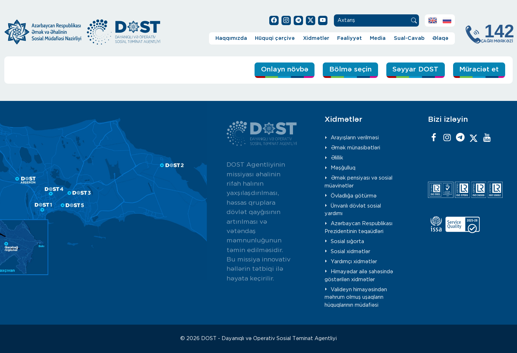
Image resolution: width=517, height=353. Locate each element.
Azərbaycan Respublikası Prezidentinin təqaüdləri (358, 227)
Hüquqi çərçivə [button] (275, 38)
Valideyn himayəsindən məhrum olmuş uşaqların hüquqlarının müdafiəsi (356, 297)
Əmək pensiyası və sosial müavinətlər (358, 182)
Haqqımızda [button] (231, 38)
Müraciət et (479, 69)
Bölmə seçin (350, 69)
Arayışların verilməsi (355, 137)
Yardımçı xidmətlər (354, 261)
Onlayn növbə (284, 69)
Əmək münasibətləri (355, 147)
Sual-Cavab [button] (409, 38)
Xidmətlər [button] (316, 38)
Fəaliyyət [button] (349, 38)
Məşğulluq (343, 168)
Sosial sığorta (347, 241)
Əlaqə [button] (440, 38)
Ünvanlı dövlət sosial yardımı (353, 210)
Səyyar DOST (415, 69)
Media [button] (378, 38)
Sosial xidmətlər (350, 251)
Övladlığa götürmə (354, 196)
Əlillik (337, 157)
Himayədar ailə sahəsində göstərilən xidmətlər (359, 275)
